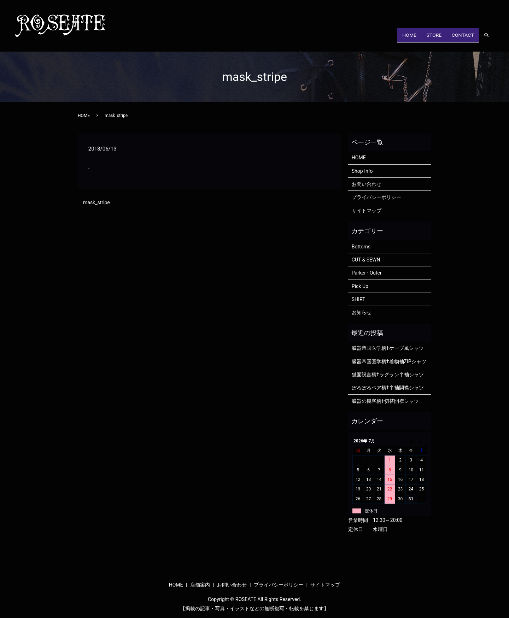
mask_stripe (96, 202)
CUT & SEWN (366, 260)
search (490, 40)
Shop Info (362, 171)
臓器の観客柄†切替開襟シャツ (385, 401)
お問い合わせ (366, 184)
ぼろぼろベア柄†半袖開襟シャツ (388, 387)
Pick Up (360, 286)
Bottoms (361, 246)
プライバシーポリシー (376, 197)
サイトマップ (366, 210)
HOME (398, 40)
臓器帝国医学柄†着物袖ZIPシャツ (389, 361)
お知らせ (361, 312)
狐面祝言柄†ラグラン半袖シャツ (388, 374)
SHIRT (358, 299)
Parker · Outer (367, 273)
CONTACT (460, 40)
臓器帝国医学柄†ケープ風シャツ (388, 348)
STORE (426, 40)
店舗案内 (200, 585)
